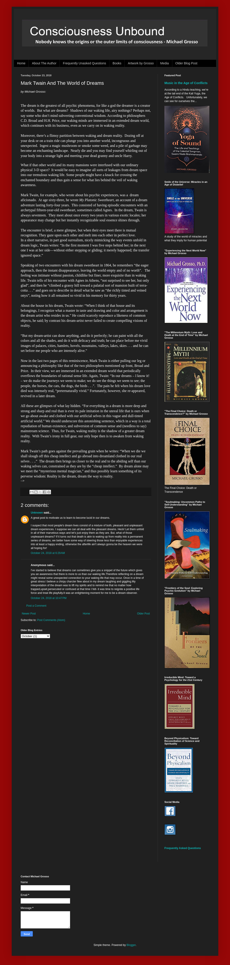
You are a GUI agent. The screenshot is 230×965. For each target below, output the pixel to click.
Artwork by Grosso (141, 63)
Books (117, 63)
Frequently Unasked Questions (84, 63)
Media (164, 63)
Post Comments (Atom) (51, 620)
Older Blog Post (186, 63)
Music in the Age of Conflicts (186, 83)
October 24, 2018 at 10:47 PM (48, 598)
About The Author (44, 63)
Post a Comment (36, 605)
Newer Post (29, 613)
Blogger (131, 945)
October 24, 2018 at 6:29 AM (48, 553)
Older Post (143, 613)
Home (21, 63)
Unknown (37, 512)
